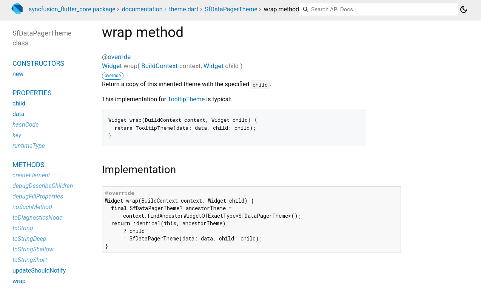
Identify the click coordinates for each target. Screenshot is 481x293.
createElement (31, 175)
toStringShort (29, 260)
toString (22, 228)
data (18, 114)
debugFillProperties (37, 196)
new (17, 74)
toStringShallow (33, 249)
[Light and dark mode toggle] (464, 9)
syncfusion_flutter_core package (72, 9)
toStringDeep (29, 238)
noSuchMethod (32, 207)
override (119, 56)
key (16, 135)
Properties (31, 93)
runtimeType (28, 145)
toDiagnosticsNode (37, 217)
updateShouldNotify (39, 270)
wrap (19, 281)
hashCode (25, 124)
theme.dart (183, 9)
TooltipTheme (186, 99)
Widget (112, 66)
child (18, 103)
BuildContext (159, 66)
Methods (28, 165)
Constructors (38, 63)
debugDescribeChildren (42, 185)
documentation (142, 9)
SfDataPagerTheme (231, 9)
